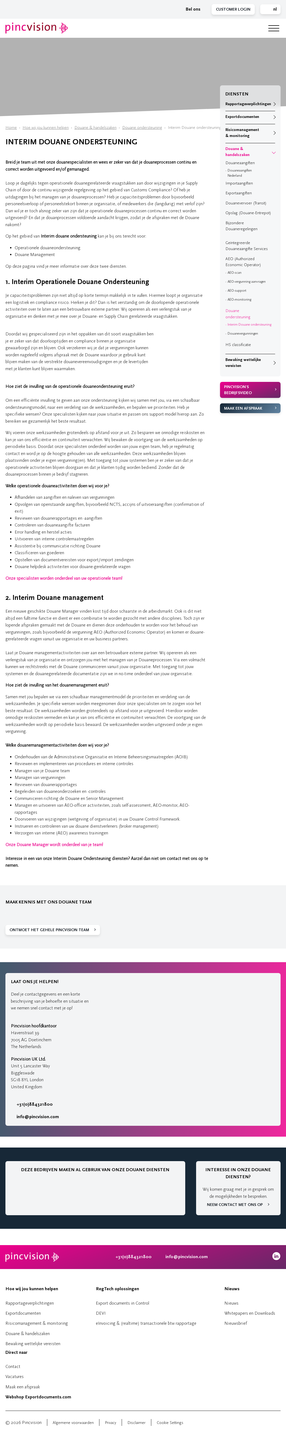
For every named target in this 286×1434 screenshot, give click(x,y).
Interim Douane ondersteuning (249, 324)
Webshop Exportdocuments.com (38, 1397)
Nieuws (232, 1289)
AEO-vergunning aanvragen (247, 281)
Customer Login (233, 9)
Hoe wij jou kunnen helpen (46, 127)
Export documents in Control (122, 1303)
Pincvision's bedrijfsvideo (238, 390)
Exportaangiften (238, 193)
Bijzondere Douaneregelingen (241, 226)
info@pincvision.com (38, 1117)
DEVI (101, 1313)
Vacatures (14, 1376)
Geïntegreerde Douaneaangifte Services (246, 246)
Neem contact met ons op (235, 1204)
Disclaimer (136, 1422)
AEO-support (237, 290)
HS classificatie (238, 344)
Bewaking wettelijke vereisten (243, 362)
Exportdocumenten (242, 116)
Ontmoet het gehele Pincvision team (49, 930)
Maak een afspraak (243, 408)
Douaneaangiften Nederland (240, 173)
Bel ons (190, 9)
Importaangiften (239, 183)
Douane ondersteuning (142, 127)
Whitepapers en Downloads (249, 1313)
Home (11, 127)
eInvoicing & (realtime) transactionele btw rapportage (146, 1323)
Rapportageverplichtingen (248, 104)
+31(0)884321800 (32, 1104)
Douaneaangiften (240, 163)
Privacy (110, 1422)
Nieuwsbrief (235, 1323)
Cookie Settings (170, 1422)
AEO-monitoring (239, 299)
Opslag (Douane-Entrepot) (248, 213)
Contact (12, 1366)
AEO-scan (234, 273)
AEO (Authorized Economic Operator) (243, 262)
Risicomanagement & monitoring (242, 132)
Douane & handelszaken (95, 127)
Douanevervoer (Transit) (245, 203)
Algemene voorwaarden (73, 1422)
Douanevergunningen (243, 333)
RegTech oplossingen (117, 1289)
